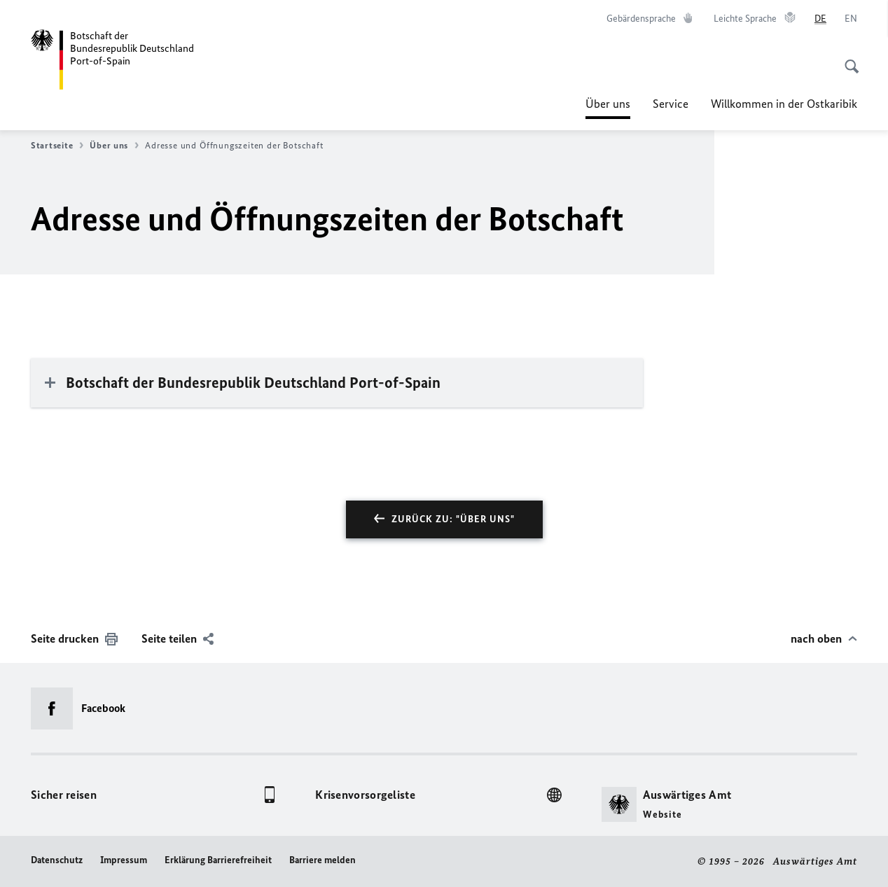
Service (670, 104)
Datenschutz (57, 860)
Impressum (123, 860)
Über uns (607, 103)
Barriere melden (322, 860)
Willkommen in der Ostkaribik (784, 104)
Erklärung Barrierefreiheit (218, 860)
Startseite (57, 145)
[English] (851, 19)
